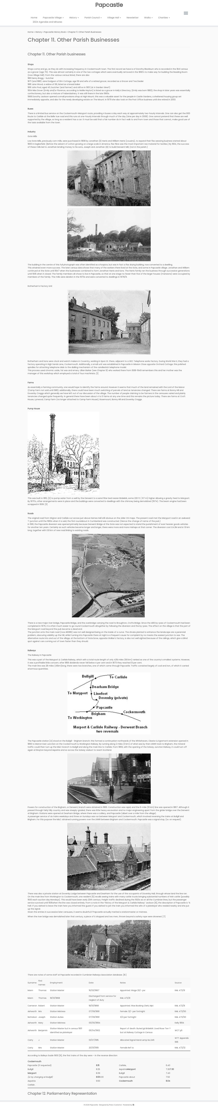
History (74, 17)
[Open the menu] (186, 13)
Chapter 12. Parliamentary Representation (62, 1093)
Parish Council (93, 17)
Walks (148, 17)
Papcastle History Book (55, 32)
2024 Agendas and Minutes (47, 22)
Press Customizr (115, 1105)
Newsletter (133, 17)
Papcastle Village (53, 17)
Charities (164, 17)
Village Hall (114, 17)
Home (34, 17)
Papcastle (109, 5)
